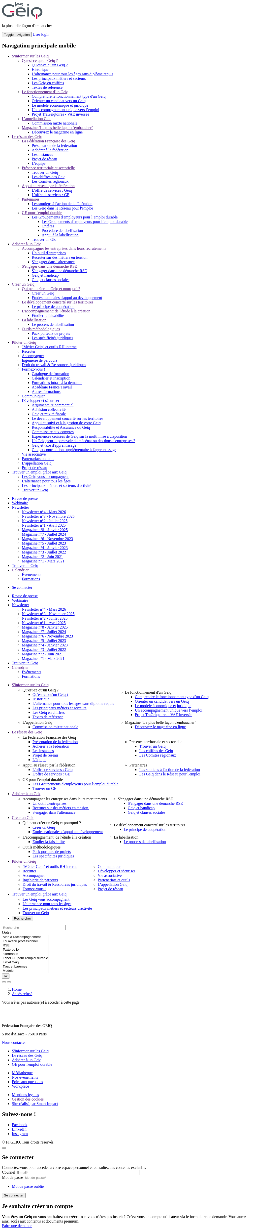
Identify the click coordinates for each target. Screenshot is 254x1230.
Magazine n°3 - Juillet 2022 (44, 552)
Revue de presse (25, 498)
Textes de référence (47, 87)
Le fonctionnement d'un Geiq (45, 92)
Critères (48, 226)
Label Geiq (25, 962)
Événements (31, 574)
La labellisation (34, 320)
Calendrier (20, 570)
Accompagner (33, 356)
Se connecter (22, 587)
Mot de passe (12, 1177)
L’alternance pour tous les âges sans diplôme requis (72, 74)
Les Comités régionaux (50, 181)
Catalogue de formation (50, 374)
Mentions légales (25, 1095)
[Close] (4, 1148)
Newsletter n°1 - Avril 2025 (44, 525)
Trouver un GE (44, 239)
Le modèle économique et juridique (60, 105)
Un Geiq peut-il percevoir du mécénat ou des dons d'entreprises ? (83, 441)
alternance (25, 954)
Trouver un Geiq (45, 172)
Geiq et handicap (45, 275)
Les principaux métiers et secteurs (59, 78)
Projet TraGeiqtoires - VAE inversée (60, 114)
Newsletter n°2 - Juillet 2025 (44, 521)
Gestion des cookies (28, 1099)
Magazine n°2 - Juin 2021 (42, 556)
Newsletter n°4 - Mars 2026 (44, 512)
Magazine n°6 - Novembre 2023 (47, 539)
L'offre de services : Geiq (52, 190)
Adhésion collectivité (48, 409)
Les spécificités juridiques (52, 338)
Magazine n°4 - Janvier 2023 (45, 548)
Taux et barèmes (25, 967)
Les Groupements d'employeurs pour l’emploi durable (75, 217)
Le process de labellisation (53, 324)
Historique (40, 69)
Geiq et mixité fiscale (49, 414)
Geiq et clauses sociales (50, 280)
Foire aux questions (27, 1082)
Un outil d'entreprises (49, 253)
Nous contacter (14, 1042)
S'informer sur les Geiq (30, 56)
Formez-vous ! (33, 369)
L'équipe (38, 163)
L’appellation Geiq (37, 119)
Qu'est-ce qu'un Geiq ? (40, 60)
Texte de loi (25, 950)
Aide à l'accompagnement (25, 937)
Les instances (42, 154)
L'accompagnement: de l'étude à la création (56, 311)
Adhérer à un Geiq (26, 244)
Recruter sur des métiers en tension (60, 257)
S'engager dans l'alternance (53, 262)
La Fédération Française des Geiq (48, 141)
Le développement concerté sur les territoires (57, 302)
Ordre (6, 932)
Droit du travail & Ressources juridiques (54, 365)
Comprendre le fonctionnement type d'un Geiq (68, 96)
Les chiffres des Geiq (48, 177)
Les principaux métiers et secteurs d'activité (56, 485)
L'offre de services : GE (50, 195)
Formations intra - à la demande (57, 383)
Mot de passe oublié (28, 1186)
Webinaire (20, 503)
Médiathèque (22, 1073)
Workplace (20, 1086)
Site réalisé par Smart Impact (35, 1104)
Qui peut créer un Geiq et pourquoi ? (51, 289)
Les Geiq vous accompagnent (45, 476)
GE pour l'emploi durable (42, 213)
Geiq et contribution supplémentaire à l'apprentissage (74, 450)
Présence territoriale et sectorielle (48, 168)
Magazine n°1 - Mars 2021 (43, 561)
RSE (25, 945)
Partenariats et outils (38, 459)
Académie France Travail (52, 387)
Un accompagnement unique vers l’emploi (65, 110)
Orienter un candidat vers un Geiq (59, 101)
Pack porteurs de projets (51, 333)
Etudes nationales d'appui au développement (67, 298)
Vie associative (34, 454)
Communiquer (33, 396)
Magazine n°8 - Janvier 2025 (45, 530)
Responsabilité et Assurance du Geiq (61, 427)
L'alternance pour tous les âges (46, 481)
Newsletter (20, 507)
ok (5, 976)
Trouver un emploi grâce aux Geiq (39, 472)
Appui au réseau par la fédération (48, 186)
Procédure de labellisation (62, 230)
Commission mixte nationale (54, 123)
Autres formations (46, 391)
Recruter (28, 351)
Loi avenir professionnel (25, 941)
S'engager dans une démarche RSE (49, 266)
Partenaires (30, 199)
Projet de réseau (44, 159)
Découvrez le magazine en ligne (57, 132)
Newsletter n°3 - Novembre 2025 (48, 516)
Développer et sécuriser (40, 400)
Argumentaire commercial (52, 405)
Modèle (25, 971)
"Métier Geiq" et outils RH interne (49, 347)
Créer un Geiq (23, 284)
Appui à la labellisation (60, 235)
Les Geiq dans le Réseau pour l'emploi (62, 208)
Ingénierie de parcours (39, 360)
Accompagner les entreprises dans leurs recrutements (64, 248)
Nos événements (25, 1077)
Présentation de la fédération (54, 145)
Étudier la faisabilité (48, 315)
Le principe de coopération (53, 306)
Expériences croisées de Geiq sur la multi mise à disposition (79, 436)
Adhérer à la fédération (50, 150)
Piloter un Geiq (24, 342)
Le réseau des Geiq (27, 136)
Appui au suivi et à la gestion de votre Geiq (66, 423)
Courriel (8, 1172)
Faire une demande (17, 1226)
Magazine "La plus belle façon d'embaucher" (57, 128)
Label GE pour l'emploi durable (25, 958)
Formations (31, 579)
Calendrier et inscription (51, 378)
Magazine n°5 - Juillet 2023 (44, 543)
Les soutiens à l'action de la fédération (62, 204)
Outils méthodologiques (41, 329)
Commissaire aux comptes (53, 432)
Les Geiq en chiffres (48, 83)
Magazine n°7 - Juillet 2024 (44, 534)
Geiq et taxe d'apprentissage (54, 445)
